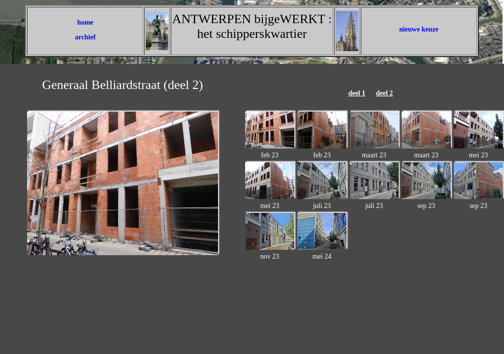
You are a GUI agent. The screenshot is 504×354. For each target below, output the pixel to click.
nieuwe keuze (419, 29)
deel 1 (357, 93)
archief (85, 37)
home (85, 22)
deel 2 (384, 93)
